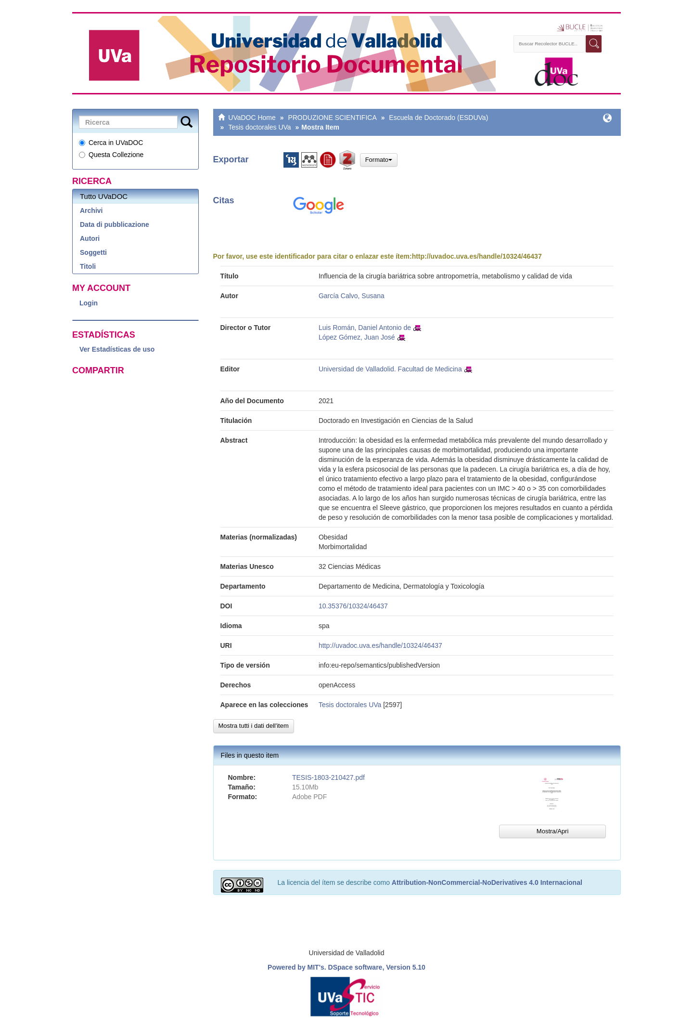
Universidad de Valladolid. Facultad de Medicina (390, 369)
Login (88, 303)
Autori (90, 238)
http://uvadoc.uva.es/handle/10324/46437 (477, 256)
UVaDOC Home (252, 117)
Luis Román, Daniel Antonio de (365, 327)
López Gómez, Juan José (357, 337)
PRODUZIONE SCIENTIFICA (332, 117)
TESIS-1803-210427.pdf (328, 777)
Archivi (91, 210)
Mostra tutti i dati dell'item (253, 725)
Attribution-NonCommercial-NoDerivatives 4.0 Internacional (487, 882)
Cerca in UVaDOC (111, 142)
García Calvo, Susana (352, 296)
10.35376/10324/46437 (353, 606)
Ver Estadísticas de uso (116, 349)
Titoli (88, 266)
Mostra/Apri (552, 831)
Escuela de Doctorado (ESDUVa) (438, 117)
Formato (378, 159)
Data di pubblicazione (114, 224)
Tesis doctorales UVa (259, 127)
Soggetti (93, 252)
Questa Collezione (111, 154)
